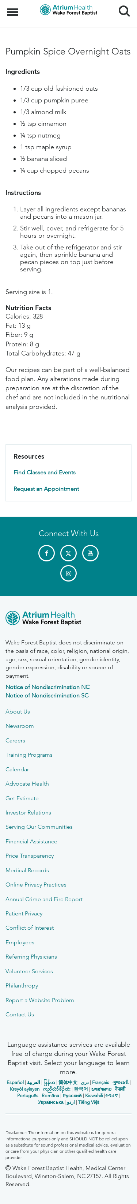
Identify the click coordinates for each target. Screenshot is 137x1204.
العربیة (33, 1082)
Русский (72, 1095)
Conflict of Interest (29, 927)
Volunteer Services (29, 971)
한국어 (81, 1089)
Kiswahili (94, 1095)
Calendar (17, 769)
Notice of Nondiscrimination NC (47, 687)
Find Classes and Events (45, 472)
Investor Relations (28, 812)
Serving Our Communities (39, 826)
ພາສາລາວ (101, 1089)
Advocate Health (27, 783)
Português (27, 1095)
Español (15, 1082)
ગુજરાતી (121, 1082)
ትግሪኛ (111, 1095)
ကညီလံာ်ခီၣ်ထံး (57, 1089)
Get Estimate (22, 798)
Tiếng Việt (88, 1102)
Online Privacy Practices (35, 884)
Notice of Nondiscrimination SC (46, 695)
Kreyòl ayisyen (24, 1089)
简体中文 (67, 1082)
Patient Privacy (23, 913)
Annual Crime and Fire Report (44, 899)
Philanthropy (21, 985)
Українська (51, 1102)
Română (50, 1095)
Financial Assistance (31, 841)
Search (121, 8)
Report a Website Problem (39, 1000)
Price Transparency (29, 855)
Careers (15, 740)
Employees (19, 942)
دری (85, 1082)
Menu (13, 8)
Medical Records (27, 870)
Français (100, 1082)
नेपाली (120, 1089)
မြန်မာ (49, 1082)
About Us (17, 711)
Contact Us (19, 1014)
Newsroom (19, 725)
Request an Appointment (46, 488)
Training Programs (29, 754)
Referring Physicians (31, 956)
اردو (71, 1102)
